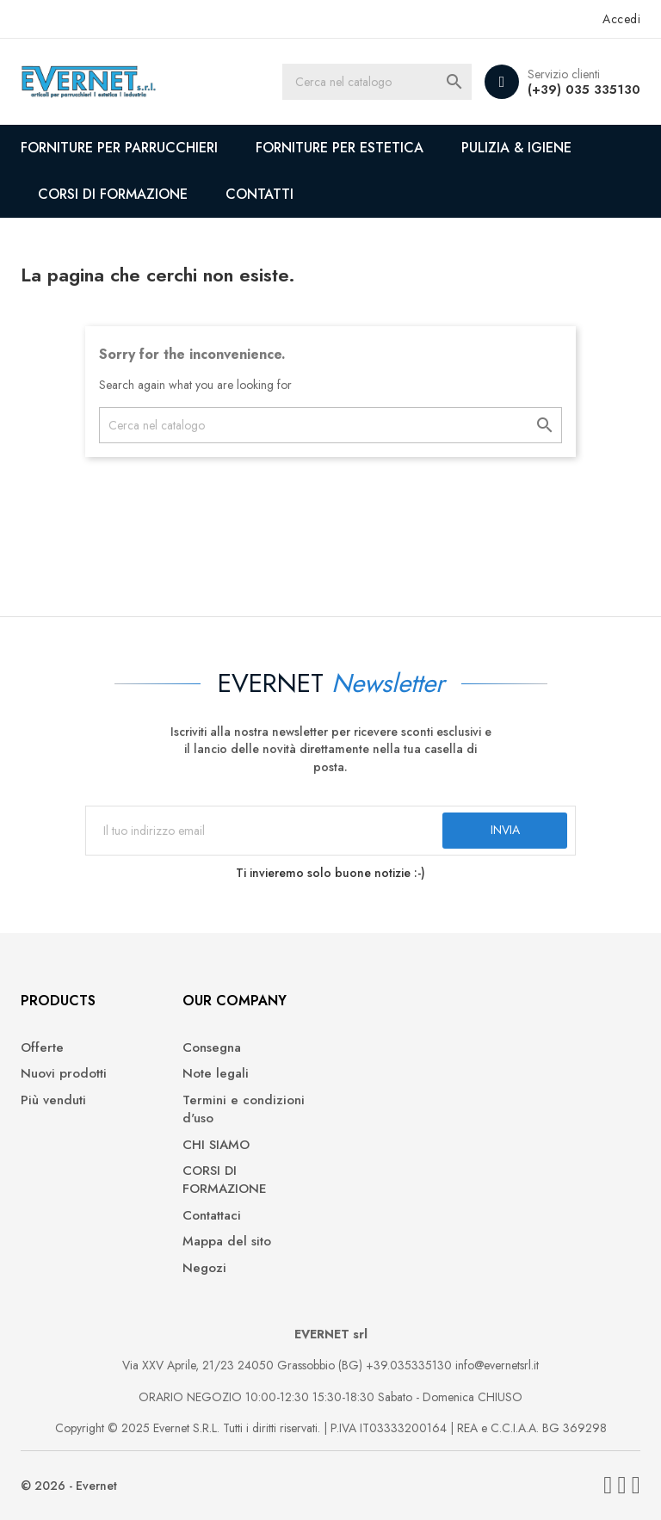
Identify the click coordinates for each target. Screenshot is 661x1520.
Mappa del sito (226, 1242)
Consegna (211, 1048)
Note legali (215, 1074)
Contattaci (211, 1216)
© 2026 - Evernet (69, 1485)
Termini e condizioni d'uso (243, 1109)
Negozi (204, 1268)
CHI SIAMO (216, 1145)
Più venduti (53, 1100)
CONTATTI (259, 194)
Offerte (42, 1048)
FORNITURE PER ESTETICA (339, 148)
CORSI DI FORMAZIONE (113, 194)
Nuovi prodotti (64, 1074)
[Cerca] (377, 82)
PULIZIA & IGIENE (516, 148)
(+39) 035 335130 (584, 89)
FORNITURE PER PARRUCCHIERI (119, 148)
